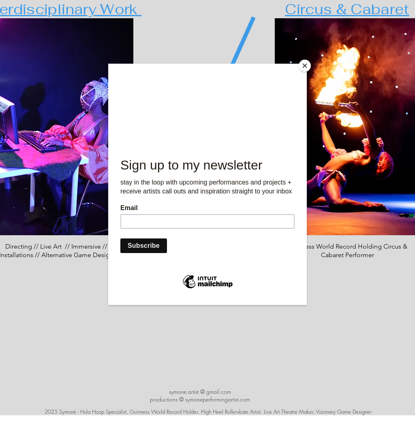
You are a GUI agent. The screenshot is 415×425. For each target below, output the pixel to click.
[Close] (305, 66)
